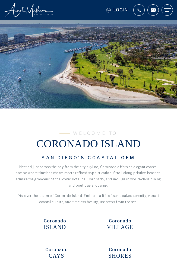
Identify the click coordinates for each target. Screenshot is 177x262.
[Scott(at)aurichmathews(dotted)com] (153, 10)
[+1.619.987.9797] (139, 10)
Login (117, 10)
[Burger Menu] (167, 10)
